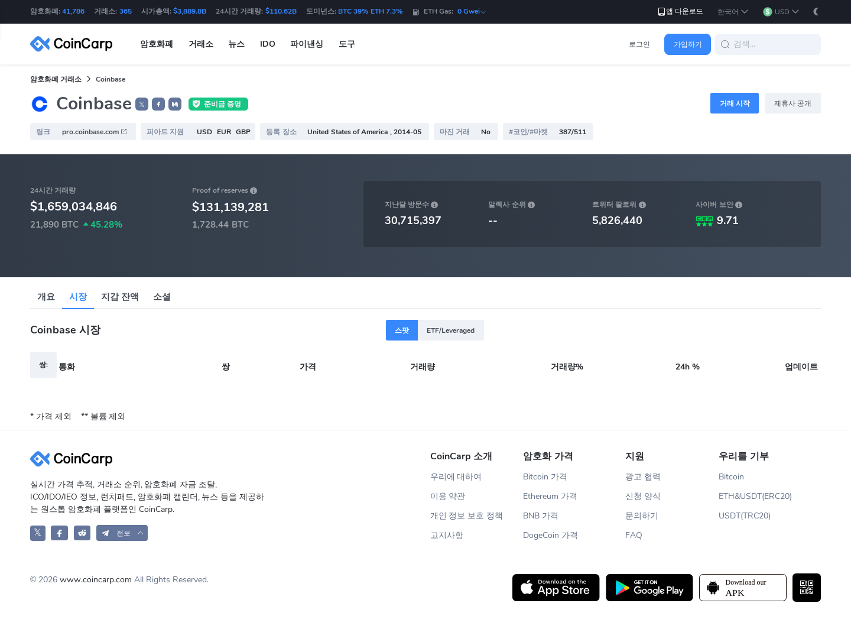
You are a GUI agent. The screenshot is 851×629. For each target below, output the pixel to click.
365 (125, 11)
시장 (78, 297)
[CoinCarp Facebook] (59, 533)
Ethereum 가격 (550, 496)
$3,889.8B (189, 11)
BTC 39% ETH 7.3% (370, 11)
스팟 (402, 330)
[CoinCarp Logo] (74, 44)
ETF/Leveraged (451, 330)
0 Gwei (472, 11)
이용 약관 (448, 496)
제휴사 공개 (792, 103)
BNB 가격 (540, 515)
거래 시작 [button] (735, 103)
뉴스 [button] (236, 44)
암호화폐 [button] (156, 44)
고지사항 (446, 535)
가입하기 (688, 44)
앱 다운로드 (680, 12)
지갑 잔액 (120, 297)
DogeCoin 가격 (550, 535)
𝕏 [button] (142, 104)
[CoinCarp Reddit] (82, 533)
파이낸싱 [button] (306, 44)
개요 (46, 297)
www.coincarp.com (96, 579)
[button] (733, 12)
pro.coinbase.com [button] (95, 132)
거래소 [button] (201, 44)
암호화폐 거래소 (56, 79)
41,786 (73, 11)
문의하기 (641, 515)
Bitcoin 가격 (545, 476)
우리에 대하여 (456, 476)
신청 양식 (643, 496)
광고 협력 (643, 476)
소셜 (162, 297)
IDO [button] (267, 44)
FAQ (633, 535)
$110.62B (281, 11)
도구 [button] (347, 44)
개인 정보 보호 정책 (467, 515)
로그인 (639, 44)
